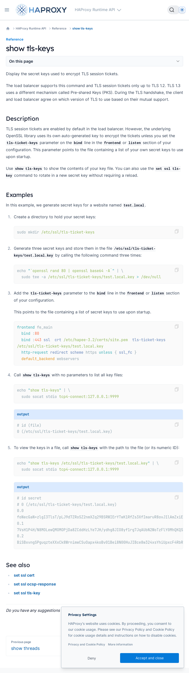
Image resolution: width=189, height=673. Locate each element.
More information (120, 644)
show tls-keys (82, 28)
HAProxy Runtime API (31, 28)
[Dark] (182, 10)
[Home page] (42, 10)
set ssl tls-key (27, 592)
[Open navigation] (7, 10)
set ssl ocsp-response (35, 584)
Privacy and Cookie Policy (86, 644)
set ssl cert (24, 575)
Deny (92, 658)
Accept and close (150, 658)
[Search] (173, 9)
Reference (59, 28)
